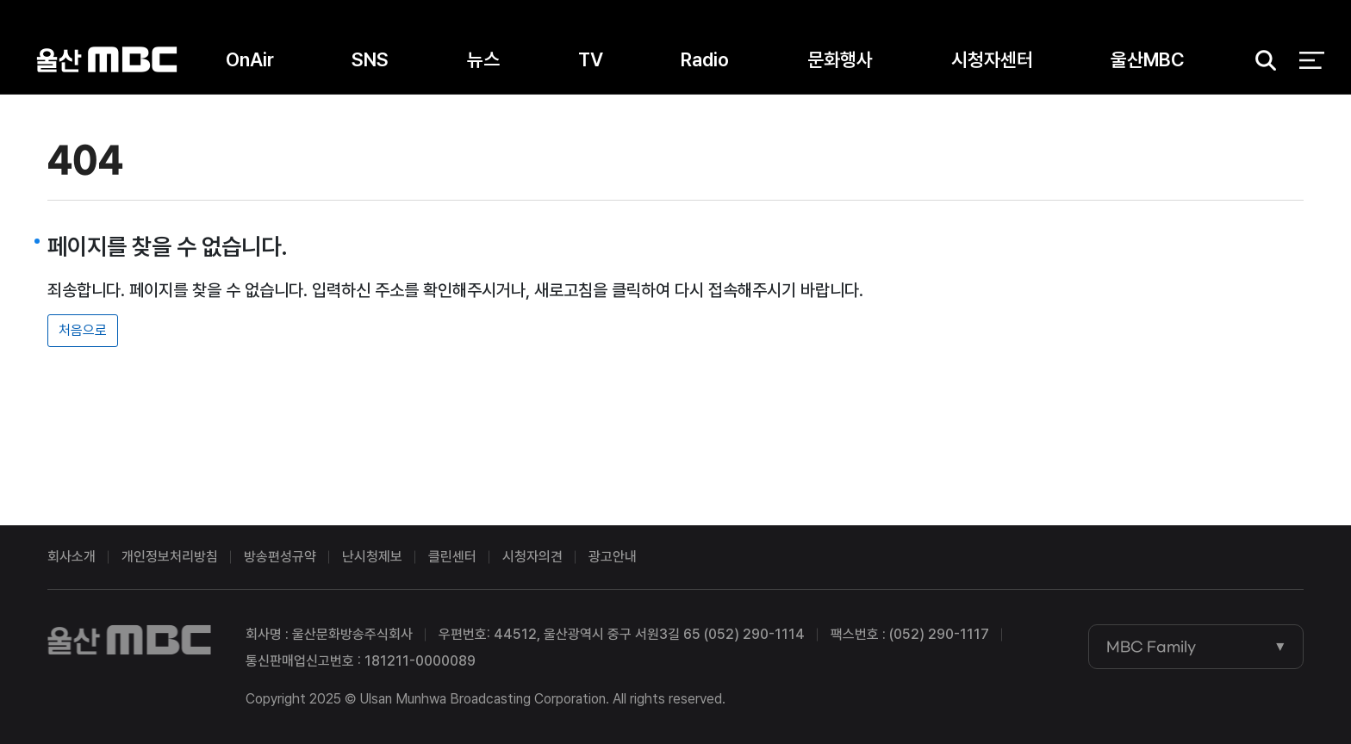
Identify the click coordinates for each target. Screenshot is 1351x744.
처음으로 (83, 330)
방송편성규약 (280, 557)
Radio (705, 59)
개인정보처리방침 (169, 557)
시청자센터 (992, 59)
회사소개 (71, 557)
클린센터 (452, 557)
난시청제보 (372, 557)
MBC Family (1151, 647)
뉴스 (483, 59)
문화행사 (840, 59)
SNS (370, 59)
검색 (1260, 60)
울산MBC (106, 60)
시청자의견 (532, 557)
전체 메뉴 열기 (1311, 60)
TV (590, 59)
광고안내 (612, 557)
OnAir (250, 59)
